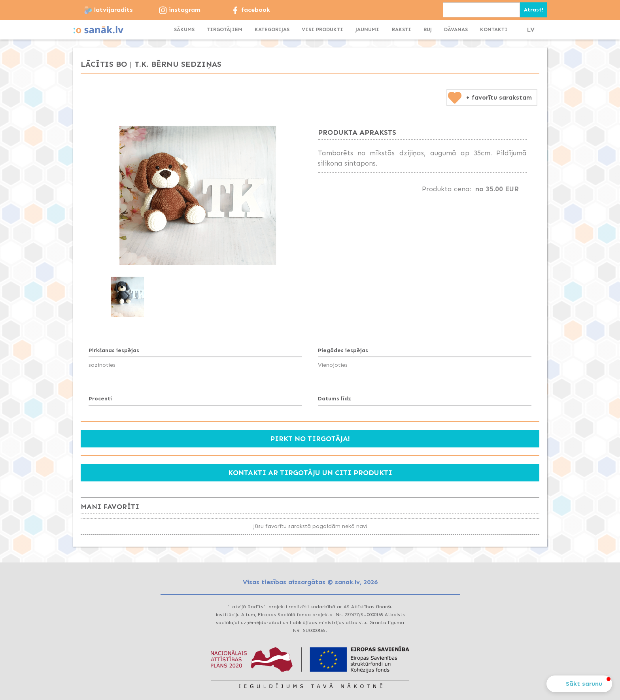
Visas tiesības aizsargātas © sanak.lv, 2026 (310, 582)
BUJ (427, 29)
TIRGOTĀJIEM (224, 29)
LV (531, 29)
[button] (272, 30)
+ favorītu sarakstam (499, 97)
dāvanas (456, 29)
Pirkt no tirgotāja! (310, 438)
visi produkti (322, 29)
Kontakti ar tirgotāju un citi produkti (310, 472)
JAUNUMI (367, 29)
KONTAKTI (494, 29)
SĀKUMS (184, 29)
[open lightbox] (197, 195)
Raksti (401, 29)
